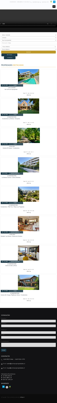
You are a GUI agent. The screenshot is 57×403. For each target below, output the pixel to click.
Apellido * (4, 323)
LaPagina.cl (22, 397)
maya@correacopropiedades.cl (16, 368)
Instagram (7, 387)
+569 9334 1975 (45, 2)
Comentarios (5, 341)
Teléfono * (4, 330)
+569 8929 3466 (35, 2)
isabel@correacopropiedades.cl (16, 363)
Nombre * (4, 318)
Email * (3, 334)
